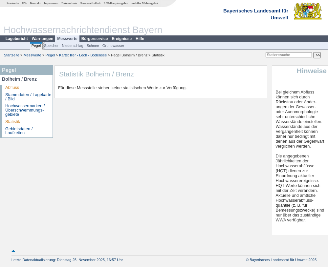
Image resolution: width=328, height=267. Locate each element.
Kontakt (35, 3)
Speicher (51, 46)
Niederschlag (72, 46)
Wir (24, 3)
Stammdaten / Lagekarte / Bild (28, 96)
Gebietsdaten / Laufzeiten (19, 130)
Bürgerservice (94, 38)
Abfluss (12, 87)
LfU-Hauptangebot (116, 3)
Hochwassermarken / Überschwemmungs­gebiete (25, 110)
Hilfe (140, 38)
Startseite (13, 3)
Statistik (12, 121)
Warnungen (43, 38)
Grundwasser (113, 46)
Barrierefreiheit (90, 3)
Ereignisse (122, 38)
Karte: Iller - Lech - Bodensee (83, 55)
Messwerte (67, 38)
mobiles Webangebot (144, 3)
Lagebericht (17, 38)
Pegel (36, 46)
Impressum (51, 3)
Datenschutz (69, 3)
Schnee (93, 46)
